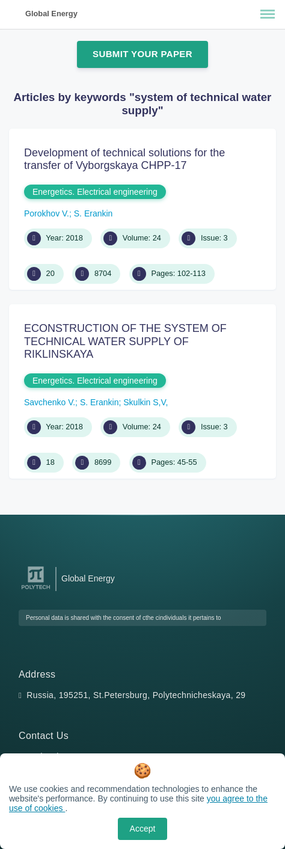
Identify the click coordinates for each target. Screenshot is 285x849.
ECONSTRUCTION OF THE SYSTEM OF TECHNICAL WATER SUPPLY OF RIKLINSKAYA (125, 341)
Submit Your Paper (142, 54)
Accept (143, 828)
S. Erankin (93, 213)
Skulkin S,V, (145, 402)
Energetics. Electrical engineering (95, 192)
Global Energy (51, 13)
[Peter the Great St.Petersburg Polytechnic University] (36, 589)
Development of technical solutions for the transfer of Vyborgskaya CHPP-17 (124, 159)
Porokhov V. (46, 213)
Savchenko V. (49, 402)
